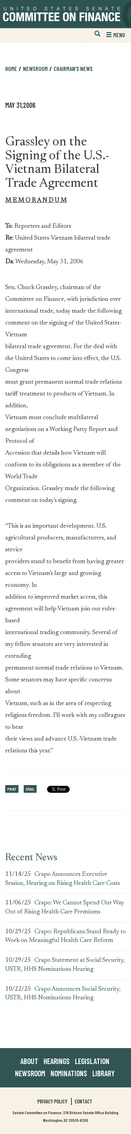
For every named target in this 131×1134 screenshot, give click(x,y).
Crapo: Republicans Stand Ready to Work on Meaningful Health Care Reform (65, 936)
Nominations (69, 1073)
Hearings (57, 1060)
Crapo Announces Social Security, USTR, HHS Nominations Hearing (63, 993)
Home (11, 68)
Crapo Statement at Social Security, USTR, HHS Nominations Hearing (65, 965)
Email (30, 788)
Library (103, 1073)
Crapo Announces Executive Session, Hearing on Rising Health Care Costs (62, 879)
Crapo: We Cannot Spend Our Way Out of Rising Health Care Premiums (64, 907)
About (29, 1060)
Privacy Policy (52, 1101)
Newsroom (35, 68)
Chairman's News (73, 68)
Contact (83, 1101)
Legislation (92, 1060)
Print (11, 788)
